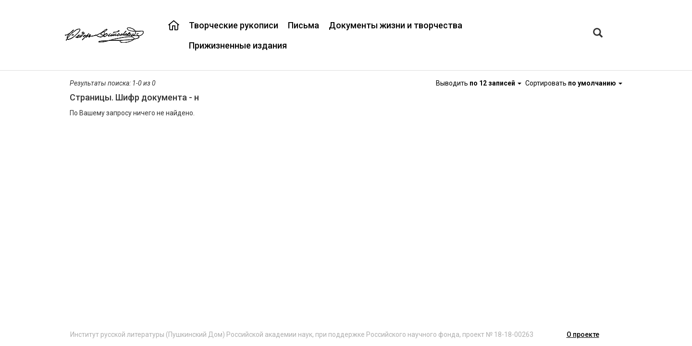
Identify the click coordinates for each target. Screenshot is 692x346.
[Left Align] (598, 34)
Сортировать (573, 83)
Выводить (479, 83)
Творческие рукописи (233, 25)
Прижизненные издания (238, 45)
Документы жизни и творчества (395, 25)
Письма (303, 25)
